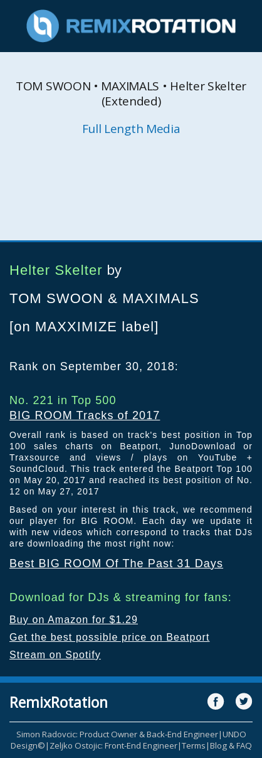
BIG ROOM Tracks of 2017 (84, 415)
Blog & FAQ (231, 745)
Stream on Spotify (55, 654)
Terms (194, 745)
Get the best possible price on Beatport (109, 637)
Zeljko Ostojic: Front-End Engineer (113, 745)
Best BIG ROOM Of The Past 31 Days (116, 563)
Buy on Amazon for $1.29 (73, 619)
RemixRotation (58, 702)
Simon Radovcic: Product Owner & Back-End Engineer (117, 734)
